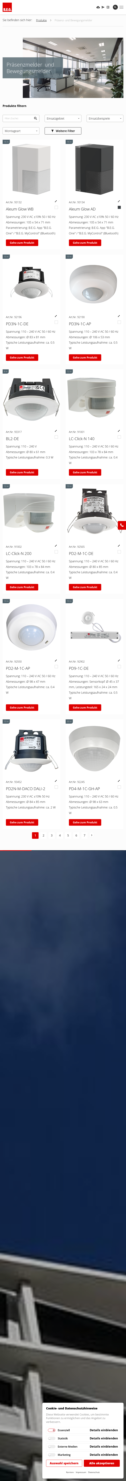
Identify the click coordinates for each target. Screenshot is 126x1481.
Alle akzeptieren (101, 1463)
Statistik (63, 1438)
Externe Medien (67, 1446)
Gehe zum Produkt (22, 243)
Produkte (41, 20)
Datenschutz (94, 1472)
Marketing (64, 1455)
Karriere (70, 1472)
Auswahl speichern (64, 1463)
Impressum (81, 1472)
